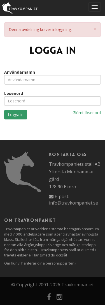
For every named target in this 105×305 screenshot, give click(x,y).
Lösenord (13, 93)
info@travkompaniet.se (73, 203)
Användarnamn (19, 72)
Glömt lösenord (87, 112)
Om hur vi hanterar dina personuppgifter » (40, 263)
